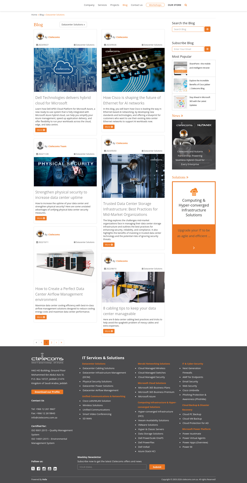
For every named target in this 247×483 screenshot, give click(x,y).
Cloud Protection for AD (196, 423)
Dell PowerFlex (146, 442)
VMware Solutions (148, 424)
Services (102, 4)
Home (34, 14)
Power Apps (189, 442)
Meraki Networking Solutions (154, 363)
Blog (125, 4)
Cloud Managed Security (151, 377)
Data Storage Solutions (150, 433)
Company (89, 4)
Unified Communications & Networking (103, 396)
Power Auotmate (192, 433)
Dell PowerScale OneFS (150, 438)
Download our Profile (47, 391)
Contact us (137, 4)
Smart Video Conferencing (97, 414)
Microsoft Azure (146, 396)
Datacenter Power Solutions (98, 385)
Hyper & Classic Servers (151, 429)
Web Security (190, 385)
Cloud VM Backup (192, 418)
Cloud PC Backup (192, 414)
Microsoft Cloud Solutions (152, 383)
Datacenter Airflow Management (100, 390)
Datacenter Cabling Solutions (99, 368)
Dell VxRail (144, 446)
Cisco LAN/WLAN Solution (97, 400)
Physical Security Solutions (97, 381)
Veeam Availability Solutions (153, 420)
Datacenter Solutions (73, 24)
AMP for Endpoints (193, 377)
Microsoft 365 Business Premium (156, 392)
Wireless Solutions (93, 405)
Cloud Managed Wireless (151, 368)
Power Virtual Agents (194, 438)
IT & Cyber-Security (192, 363)
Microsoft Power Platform (196, 429)
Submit (157, 467)
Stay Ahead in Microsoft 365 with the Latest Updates (200, 101)
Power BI (187, 446)
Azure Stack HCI (146, 451)
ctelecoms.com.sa (190, 479)
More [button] (41, 129)
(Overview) (202, 442)
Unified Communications (96, 409)
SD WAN (87, 418)
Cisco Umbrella (191, 390)
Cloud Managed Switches (152, 372)
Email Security (190, 381)
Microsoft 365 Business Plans (154, 387)
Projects (114, 4)
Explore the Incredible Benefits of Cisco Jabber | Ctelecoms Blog (200, 84)
